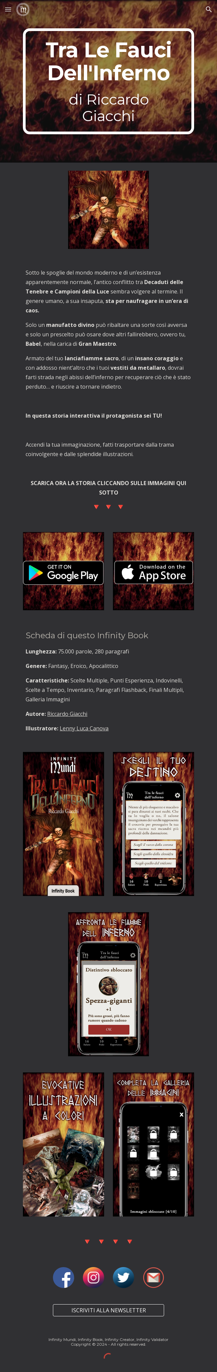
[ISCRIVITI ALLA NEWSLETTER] (108, 1310)
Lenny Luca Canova (84, 728)
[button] (8, 9)
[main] (108, 81)
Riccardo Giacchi (67, 714)
